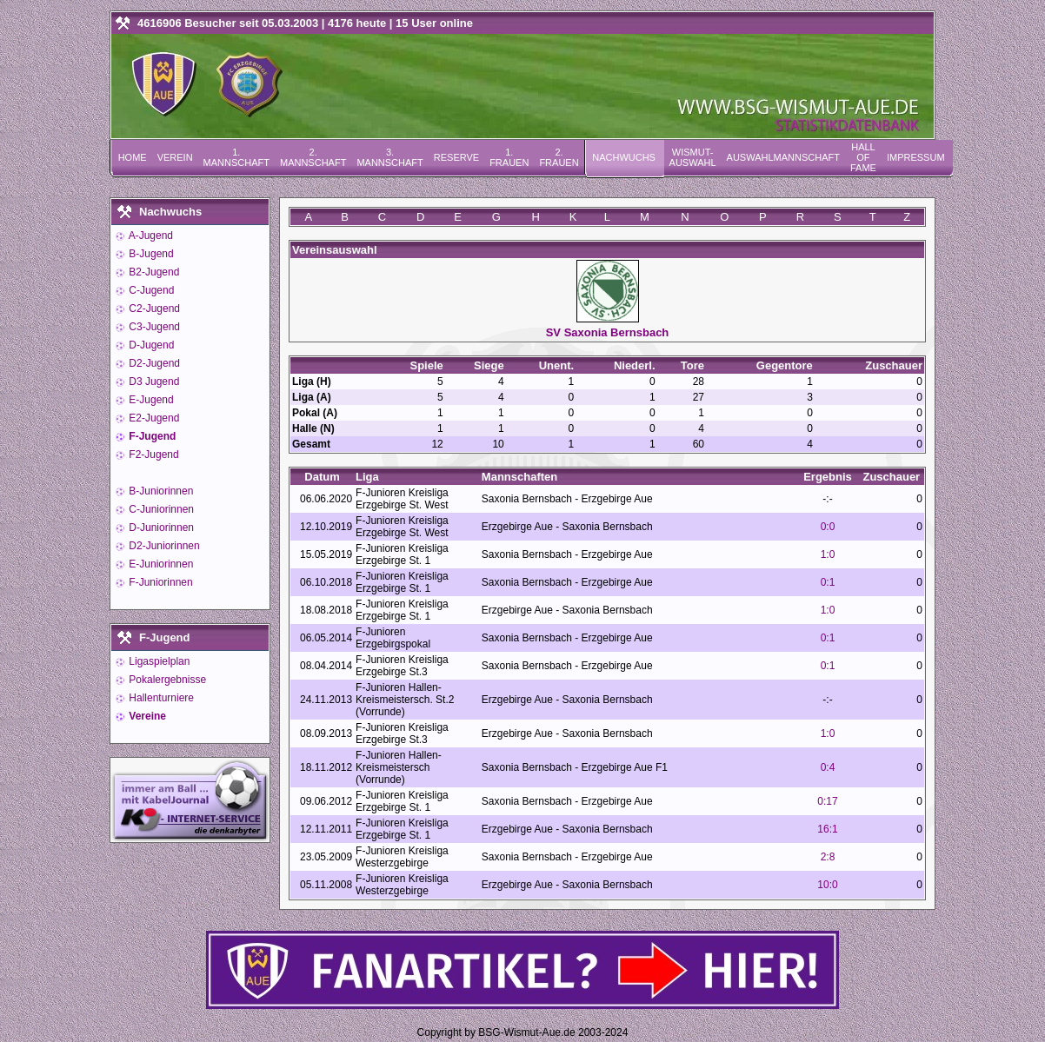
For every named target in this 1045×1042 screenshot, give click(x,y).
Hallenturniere (160, 698)
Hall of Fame (863, 157)
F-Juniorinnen (159, 582)
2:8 (828, 857)
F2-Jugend (152, 454)
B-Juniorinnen (159, 491)
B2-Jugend (152, 272)
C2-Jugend (153, 308)
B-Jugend (150, 254)
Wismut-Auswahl (692, 157)
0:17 (827, 801)
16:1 (827, 829)
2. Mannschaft (313, 157)
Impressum (916, 157)
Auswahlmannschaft (783, 157)
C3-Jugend (153, 327)
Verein (175, 157)
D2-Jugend (153, 363)
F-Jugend (151, 436)
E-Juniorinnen (159, 564)
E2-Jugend (152, 418)
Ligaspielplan (158, 661)
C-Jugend (150, 290)
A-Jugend (149, 235)
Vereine (146, 716)
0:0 (828, 527)
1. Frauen (509, 157)
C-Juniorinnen (160, 509)
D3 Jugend (152, 381)
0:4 (828, 767)
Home (132, 157)
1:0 (828, 554)
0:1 (828, 582)
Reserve (456, 157)
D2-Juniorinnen (163, 546)
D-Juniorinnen (160, 527)
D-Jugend (150, 345)
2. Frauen (558, 157)
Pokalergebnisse (166, 680)
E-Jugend (150, 400)
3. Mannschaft (389, 157)
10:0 (827, 885)
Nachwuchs (624, 157)
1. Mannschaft (236, 157)
